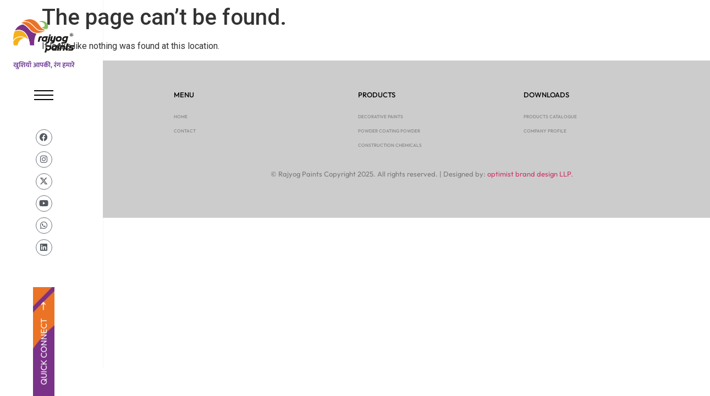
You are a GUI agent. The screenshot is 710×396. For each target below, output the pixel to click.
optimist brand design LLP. (530, 173)
